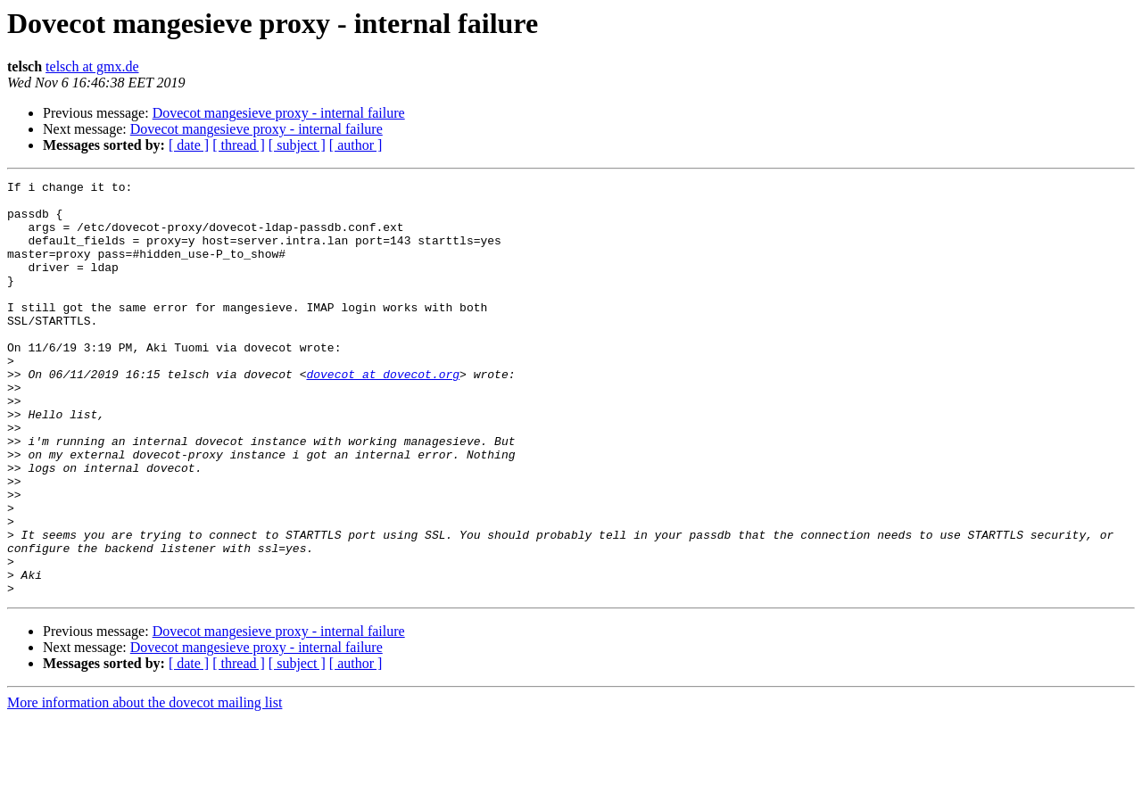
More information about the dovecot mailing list (144, 785)
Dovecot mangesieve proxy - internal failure (279, 112)
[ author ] (356, 145)
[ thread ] (238, 145)
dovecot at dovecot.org (382, 414)
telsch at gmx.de (92, 66)
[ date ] (189, 145)
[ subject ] (297, 145)
